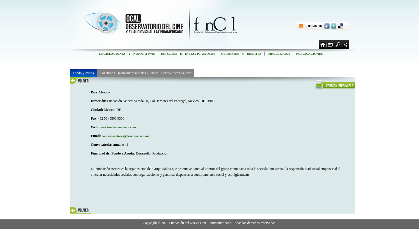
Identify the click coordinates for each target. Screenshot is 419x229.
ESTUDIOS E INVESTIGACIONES (188, 53)
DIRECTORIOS (278, 53)
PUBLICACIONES (309, 53)
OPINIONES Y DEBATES (241, 53)
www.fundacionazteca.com (118, 127)
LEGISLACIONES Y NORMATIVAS (127, 53)
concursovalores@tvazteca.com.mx (126, 136)
